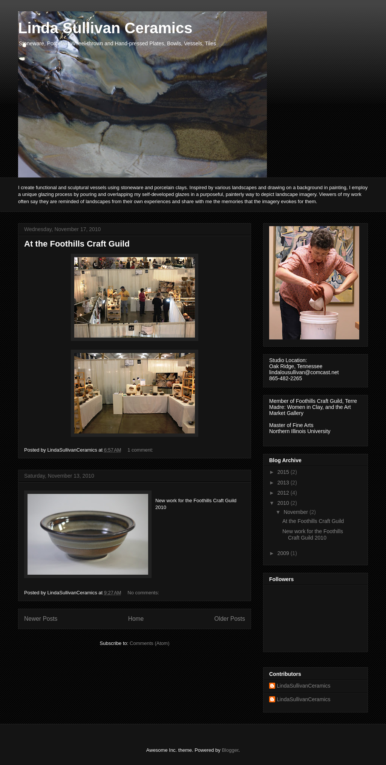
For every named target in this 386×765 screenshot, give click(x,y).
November (296, 512)
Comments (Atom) (149, 643)
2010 (284, 503)
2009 (284, 553)
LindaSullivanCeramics (303, 686)
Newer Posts (40, 618)
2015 (284, 472)
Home (136, 618)
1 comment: (141, 450)
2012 (284, 493)
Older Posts (229, 618)
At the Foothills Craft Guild (77, 243)
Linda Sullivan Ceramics (105, 28)
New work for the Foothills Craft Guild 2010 (312, 534)
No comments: (143, 592)
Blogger (230, 750)
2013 (284, 483)
